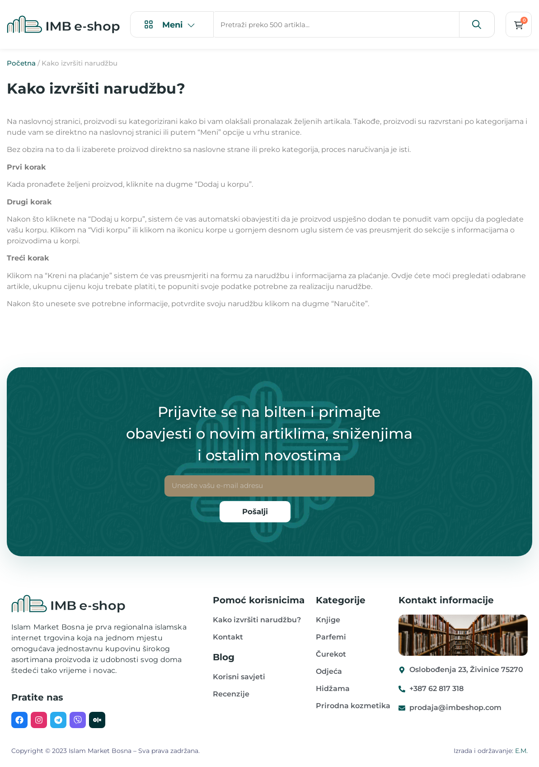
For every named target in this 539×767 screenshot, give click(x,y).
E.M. (521, 751)
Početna (21, 63)
